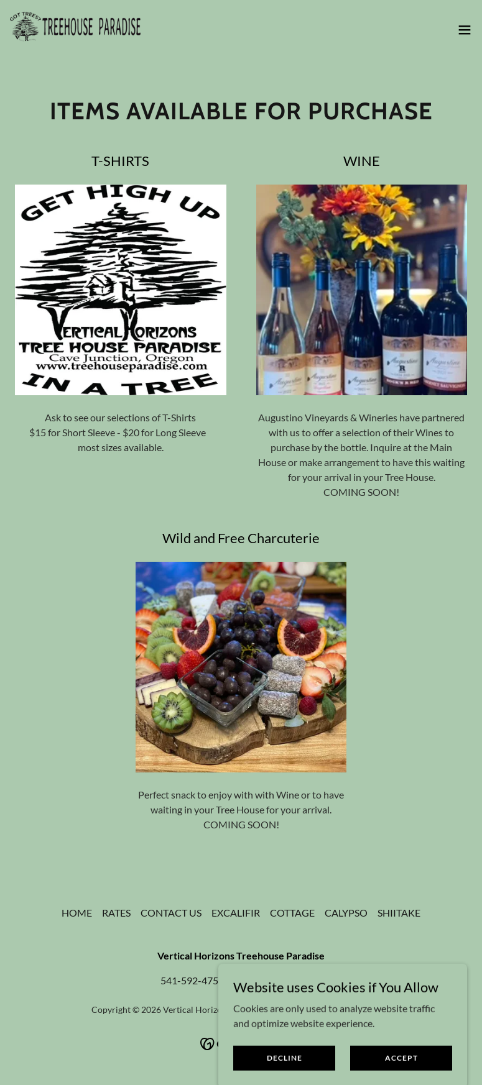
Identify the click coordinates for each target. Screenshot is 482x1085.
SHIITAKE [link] (399, 912)
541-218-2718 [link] (290, 980)
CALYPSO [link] (346, 912)
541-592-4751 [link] (192, 980)
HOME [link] (77, 912)
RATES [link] (116, 912)
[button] (464, 29)
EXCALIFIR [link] (235, 912)
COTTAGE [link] (292, 912)
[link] (75, 30)
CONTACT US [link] (171, 912)
